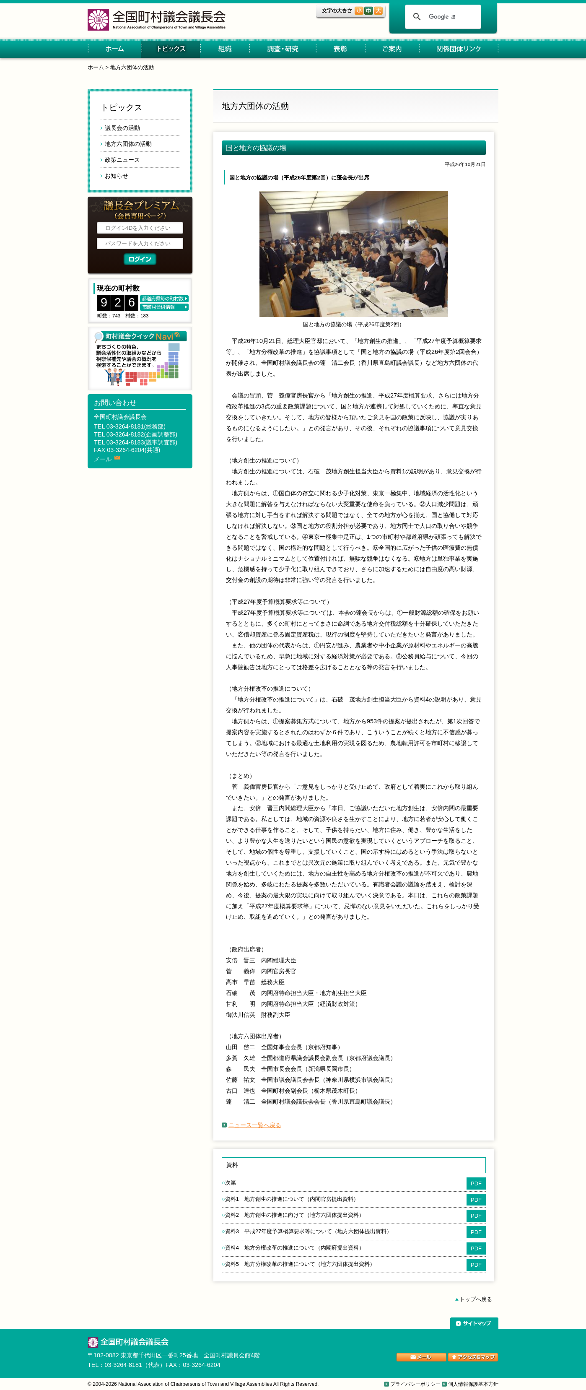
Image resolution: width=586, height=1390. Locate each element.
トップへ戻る (475, 1299)
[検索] (442, 17)
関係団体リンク (458, 49)
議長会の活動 (122, 128)
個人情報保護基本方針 (473, 1384)
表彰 (340, 49)
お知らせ (116, 175)
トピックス (170, 49)
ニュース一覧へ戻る (254, 1125)
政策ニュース (122, 159)
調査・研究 (282, 49)
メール (102, 459)
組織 (224, 49)
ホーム (114, 49)
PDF (476, 1183)
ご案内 (392, 49)
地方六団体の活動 (132, 67)
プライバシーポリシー (415, 1384)
